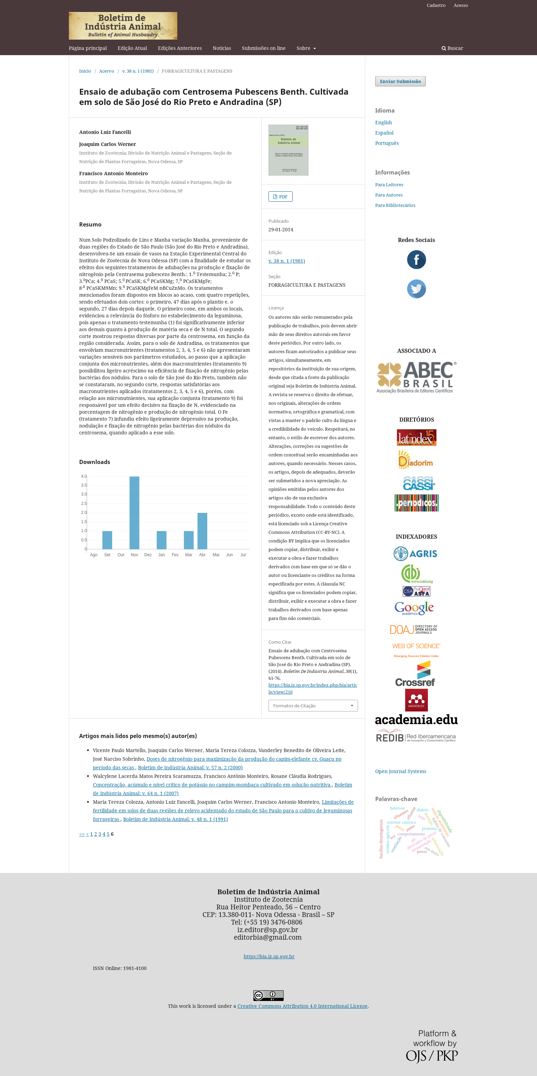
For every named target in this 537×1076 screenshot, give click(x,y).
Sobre (304, 48)
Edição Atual (132, 48)
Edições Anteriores (180, 48)
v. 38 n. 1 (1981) (138, 71)
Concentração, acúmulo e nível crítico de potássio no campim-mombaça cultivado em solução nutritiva (212, 784)
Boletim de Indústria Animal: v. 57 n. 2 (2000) (190, 767)
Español (384, 132)
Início (85, 71)
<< (82, 834)
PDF (283, 196)
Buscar (452, 48)
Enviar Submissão (400, 81)
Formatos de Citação (294, 706)
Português (387, 143)
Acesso (461, 5)
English (383, 122)
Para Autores (389, 195)
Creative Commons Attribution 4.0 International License (303, 1006)
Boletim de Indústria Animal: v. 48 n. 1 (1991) (175, 819)
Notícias (222, 48)
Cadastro (436, 5)
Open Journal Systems (400, 771)
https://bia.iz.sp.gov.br (269, 956)
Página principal (88, 48)
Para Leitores (389, 184)
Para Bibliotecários (395, 205)
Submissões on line (264, 48)
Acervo (106, 71)
